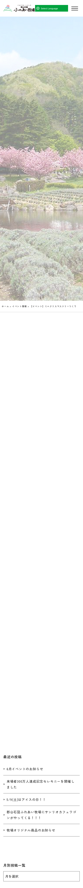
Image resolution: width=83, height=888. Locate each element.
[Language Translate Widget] (57, 8)
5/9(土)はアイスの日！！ (26, 799)
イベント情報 (19, 306)
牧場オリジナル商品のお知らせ (31, 830)
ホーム (5, 306)
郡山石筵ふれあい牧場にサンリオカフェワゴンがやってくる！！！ (41, 815)
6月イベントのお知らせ (25, 768)
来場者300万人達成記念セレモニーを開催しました (41, 784)
